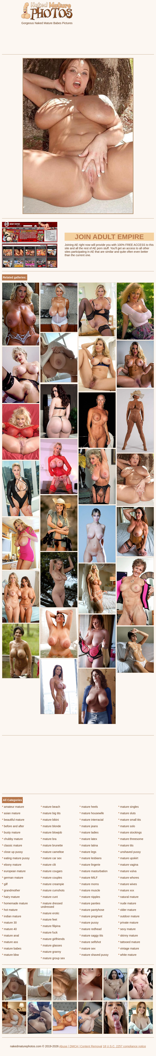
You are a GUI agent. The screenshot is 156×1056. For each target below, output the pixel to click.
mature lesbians (91, 858)
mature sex (88, 948)
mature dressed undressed (52, 905)
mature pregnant (91, 916)
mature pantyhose (92, 909)
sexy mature (127, 929)
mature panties (90, 903)
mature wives (127, 884)
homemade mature (15, 903)
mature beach (50, 806)
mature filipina (51, 926)
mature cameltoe (52, 852)
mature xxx (126, 890)
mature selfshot (90, 942)
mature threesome (130, 839)
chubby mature (12, 839)
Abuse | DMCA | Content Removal (80, 1046)
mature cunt (49, 896)
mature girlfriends (53, 939)
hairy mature (11, 896)
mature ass (10, 942)
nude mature (127, 903)
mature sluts (127, 813)
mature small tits (129, 819)
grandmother (11, 890)
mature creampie (52, 884)
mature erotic (50, 913)
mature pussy (89, 922)
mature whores (128, 877)
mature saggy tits (91, 935)
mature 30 (9, 922)
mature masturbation (94, 871)
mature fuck (49, 932)
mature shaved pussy (94, 954)
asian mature (11, 813)
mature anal (10, 935)
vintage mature (128, 948)
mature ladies (89, 832)
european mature (14, 871)
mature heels (89, 806)
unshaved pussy (129, 852)
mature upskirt (128, 858)
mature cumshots (53, 890)
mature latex (88, 839)
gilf (5, 884)
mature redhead (91, 929)
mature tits (125, 845)
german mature (12, 877)
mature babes (11, 948)
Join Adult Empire (109, 237)
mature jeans (89, 826)
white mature (127, 954)
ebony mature (11, 864)
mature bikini (50, 819)
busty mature (11, 832)
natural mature (128, 896)
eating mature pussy (15, 858)
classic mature (12, 845)
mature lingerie (90, 864)
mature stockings (130, 832)
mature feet (49, 919)
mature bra (48, 839)
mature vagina (128, 864)
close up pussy (12, 852)
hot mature (9, 909)
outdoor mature (128, 916)
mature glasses (51, 945)
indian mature (11, 916)
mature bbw (10, 954)
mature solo (126, 826)
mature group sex (53, 958)
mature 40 (9, 929)
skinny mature (128, 935)
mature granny (51, 951)
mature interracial (92, 819)
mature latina (89, 845)
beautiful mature (13, 819)
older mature (127, 909)
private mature (128, 922)
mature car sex (51, 858)
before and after (13, 826)
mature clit (48, 864)
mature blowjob (51, 832)
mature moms (89, 884)
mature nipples (90, 896)
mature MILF (89, 877)
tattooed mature (129, 942)
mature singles (128, 806)
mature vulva (127, 871)
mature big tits (51, 813)
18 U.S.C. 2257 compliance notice (124, 1046)
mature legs (88, 852)
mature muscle (90, 890)
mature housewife (92, 813)
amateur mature (13, 806)
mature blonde (51, 826)
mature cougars (52, 871)
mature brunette (52, 845)
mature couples (51, 877)
